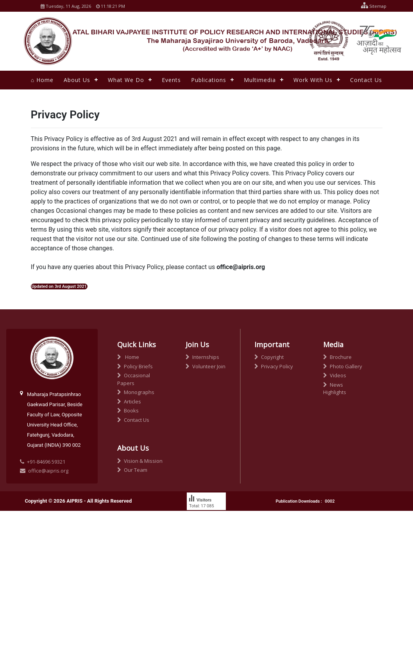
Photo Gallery (342, 366)
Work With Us (313, 80)
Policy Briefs (135, 366)
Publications (208, 80)
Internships (202, 356)
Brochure (337, 356)
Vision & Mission (140, 460)
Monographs (135, 392)
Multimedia (260, 80)
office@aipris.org (44, 470)
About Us (77, 80)
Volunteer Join (205, 366)
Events (171, 80)
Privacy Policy (273, 366)
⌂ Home (42, 80)
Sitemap (371, 6)
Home (128, 356)
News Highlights (334, 388)
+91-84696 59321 (46, 461)
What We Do (126, 80)
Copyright (269, 356)
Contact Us (366, 80)
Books (128, 410)
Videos (334, 375)
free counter (200, 520)
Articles (129, 401)
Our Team (132, 469)
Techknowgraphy (115, 540)
